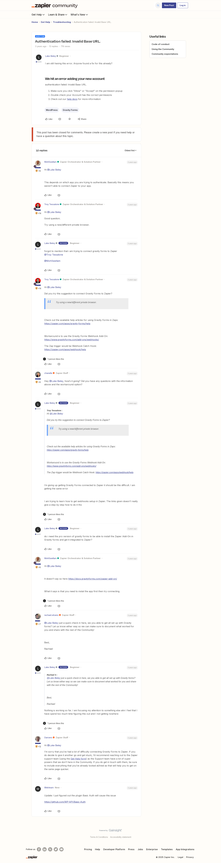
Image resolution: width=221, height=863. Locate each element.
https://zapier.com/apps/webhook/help (65, 349)
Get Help (38, 14)
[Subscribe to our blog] (50, 849)
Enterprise (152, 849)
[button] (169, 5)
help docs (72, 99)
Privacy (190, 857)
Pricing (88, 849)
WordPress (52, 110)
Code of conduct (160, 44)
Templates (167, 849)
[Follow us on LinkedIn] (44, 849)
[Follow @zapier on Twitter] (56, 849)
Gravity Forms (70, 110)
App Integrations (185, 849)
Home (35, 22)
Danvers (48, 737)
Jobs (140, 849)
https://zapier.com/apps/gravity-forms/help (67, 323)
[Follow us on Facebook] (39, 849)
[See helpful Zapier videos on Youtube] (61, 849)
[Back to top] (215, 833)
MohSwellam (50, 162)
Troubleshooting (62, 22)
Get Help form (78, 758)
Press (131, 849)
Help (97, 849)
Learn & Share (58, 14)
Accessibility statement (120, 837)
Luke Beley (50, 56)
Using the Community (163, 49)
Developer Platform (114, 849)
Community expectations (165, 54)
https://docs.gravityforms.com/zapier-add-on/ (92, 578)
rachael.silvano (51, 615)
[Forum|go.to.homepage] (55, 5)
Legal (180, 857)
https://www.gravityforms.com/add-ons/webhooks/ (71, 339)
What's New (80, 14)
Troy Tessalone (51, 204)
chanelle (48, 373)
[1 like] (53, 359)
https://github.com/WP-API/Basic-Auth (65, 801)
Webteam (49, 787)
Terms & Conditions (99, 837)
